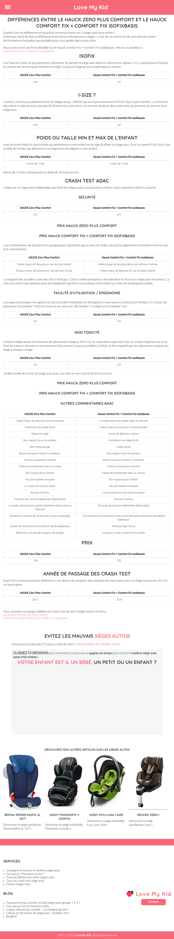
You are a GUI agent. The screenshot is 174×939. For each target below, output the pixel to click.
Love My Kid (91, 7)
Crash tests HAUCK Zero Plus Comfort (25, 615)
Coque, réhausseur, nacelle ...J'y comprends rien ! (37, 909)
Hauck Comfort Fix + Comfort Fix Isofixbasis (28, 51)
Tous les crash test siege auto (25, 880)
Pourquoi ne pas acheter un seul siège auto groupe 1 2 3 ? (43, 902)
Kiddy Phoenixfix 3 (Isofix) (64, 816)
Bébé (39, 694)
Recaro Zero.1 (148, 815)
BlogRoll (11, 916)
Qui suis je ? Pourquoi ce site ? (25, 874)
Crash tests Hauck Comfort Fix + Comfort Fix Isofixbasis (35, 618)
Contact (153, 901)
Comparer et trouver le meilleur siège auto (33, 870)
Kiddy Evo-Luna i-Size (106, 815)
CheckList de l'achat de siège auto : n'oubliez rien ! (37, 913)
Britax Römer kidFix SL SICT (23, 816)
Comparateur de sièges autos (97, 644)
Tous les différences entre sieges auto (30, 877)
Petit (95, 694)
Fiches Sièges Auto (18, 884)
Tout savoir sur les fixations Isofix (27, 906)
